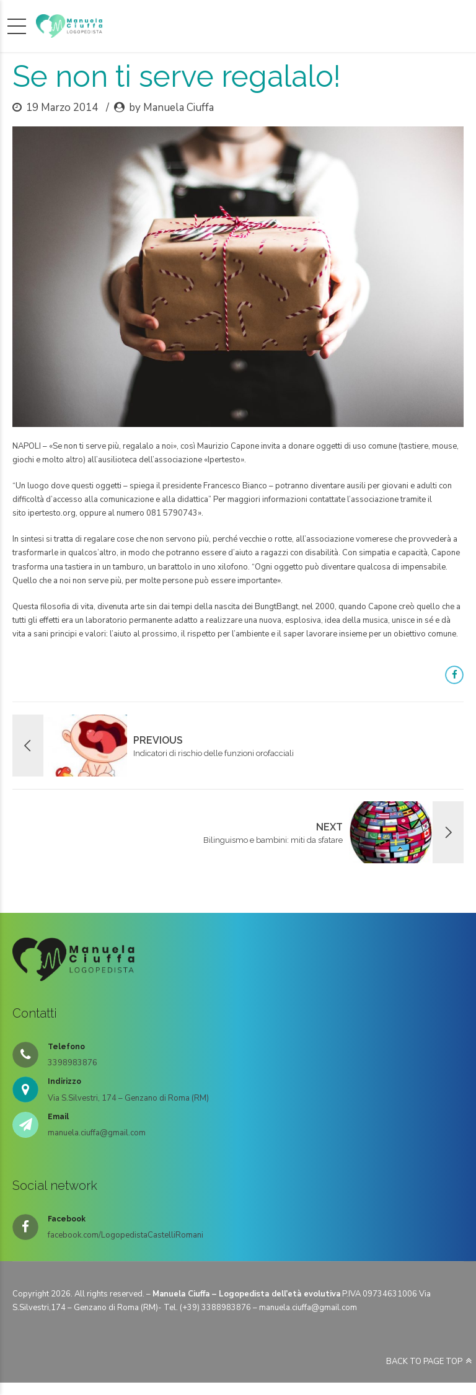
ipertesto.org (52, 513)
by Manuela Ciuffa (171, 107)
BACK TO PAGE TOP (424, 1361)
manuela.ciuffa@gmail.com (308, 1307)
